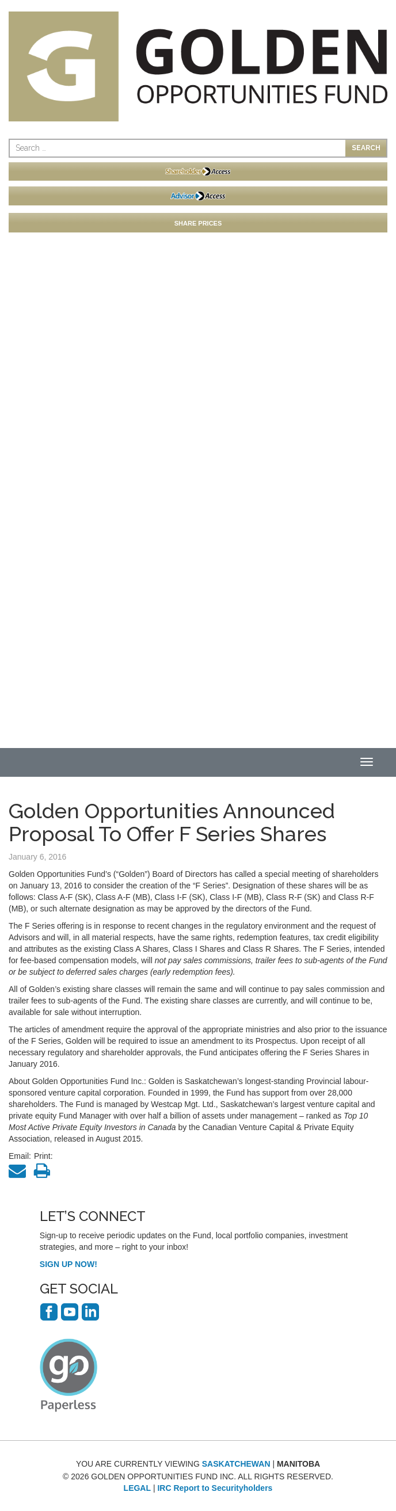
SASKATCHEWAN (236, 1463)
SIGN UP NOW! (68, 1264)
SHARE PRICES (198, 223)
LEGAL (137, 1488)
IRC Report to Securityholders (214, 1488)
